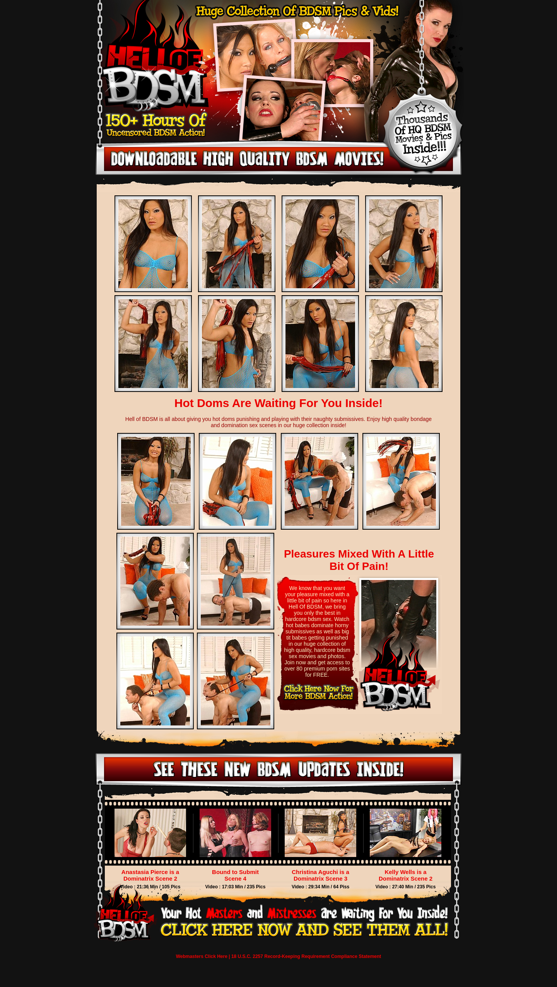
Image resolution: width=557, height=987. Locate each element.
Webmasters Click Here (201, 956)
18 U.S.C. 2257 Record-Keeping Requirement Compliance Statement (306, 956)
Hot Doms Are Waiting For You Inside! (278, 403)
